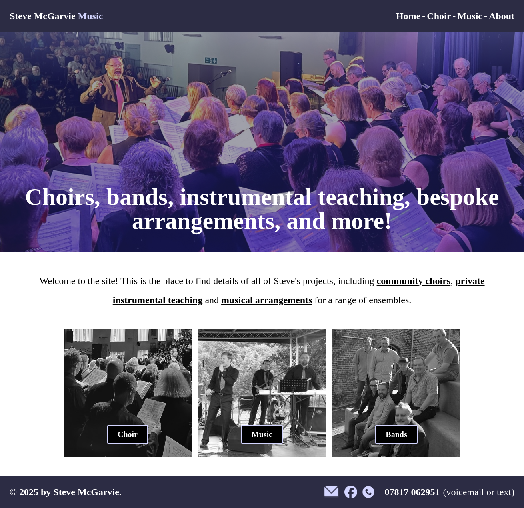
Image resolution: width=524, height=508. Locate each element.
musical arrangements (266, 300)
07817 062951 (412, 492)
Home (408, 16)
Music (469, 16)
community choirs (414, 281)
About (501, 16)
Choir (439, 16)
